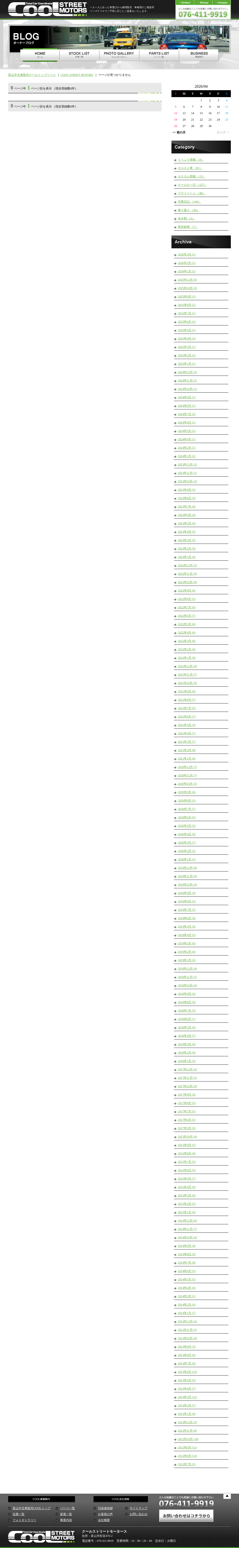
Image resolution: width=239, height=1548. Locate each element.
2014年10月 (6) (187, 1237)
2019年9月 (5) (186, 893)
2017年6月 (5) (186, 1120)
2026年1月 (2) (186, 271)
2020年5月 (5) (186, 825)
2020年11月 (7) (187, 775)
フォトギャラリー (24, 1520)
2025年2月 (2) (186, 355)
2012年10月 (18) (188, 1439)
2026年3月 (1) (186, 254)
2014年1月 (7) (186, 1313)
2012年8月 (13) (187, 1456)
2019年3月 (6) (186, 943)
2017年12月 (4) (187, 1069)
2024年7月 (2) (186, 414)
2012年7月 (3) (186, 1464)
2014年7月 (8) (186, 1262)
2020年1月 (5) (186, 859)
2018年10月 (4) (187, 985)
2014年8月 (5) (186, 1254)
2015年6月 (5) (186, 1170)
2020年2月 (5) (186, 851)
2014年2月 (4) (186, 1304)
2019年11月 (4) (187, 876)
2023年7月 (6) (186, 506)
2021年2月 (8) (186, 750)
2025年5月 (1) (186, 330)
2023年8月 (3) (186, 498)
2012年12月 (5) (187, 1422)
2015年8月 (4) (186, 1153)
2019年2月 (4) (186, 952)
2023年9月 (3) (186, 489)
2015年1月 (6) (186, 1212)
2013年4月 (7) (186, 1388)
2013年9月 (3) (186, 1346)
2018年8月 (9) (186, 1002)
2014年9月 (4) (186, 1246)
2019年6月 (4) (186, 918)
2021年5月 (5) (186, 725)
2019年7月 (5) (186, 910)
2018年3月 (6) (186, 1044)
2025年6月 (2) (186, 321)
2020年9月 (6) (186, 792)
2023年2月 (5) (186, 548)
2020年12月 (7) (187, 767)
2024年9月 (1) (186, 397)
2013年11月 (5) (187, 1330)
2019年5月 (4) (186, 926)
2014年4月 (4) (186, 1288)
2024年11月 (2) (187, 380)
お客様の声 (105, 1514)
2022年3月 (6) (186, 641)
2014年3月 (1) (186, 1296)
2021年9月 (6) (186, 691)
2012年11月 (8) (187, 1430)
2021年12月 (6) (187, 666)
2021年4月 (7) (186, 733)
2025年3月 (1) (186, 347)
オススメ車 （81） (190, 168)
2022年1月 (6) (186, 657)
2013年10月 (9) (187, 1338)
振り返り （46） (188, 210)
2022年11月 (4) (187, 573)
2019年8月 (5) (186, 901)
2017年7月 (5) (186, 1111)
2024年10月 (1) (187, 389)
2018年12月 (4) (187, 968)
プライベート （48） (191, 193)
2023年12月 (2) (187, 464)
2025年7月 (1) (186, 313)
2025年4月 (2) (186, 338)
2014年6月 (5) (186, 1271)
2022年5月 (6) (186, 624)
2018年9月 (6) (186, 994)
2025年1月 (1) (186, 363)
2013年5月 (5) (186, 1380)
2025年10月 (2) (187, 288)
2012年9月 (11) (187, 1447)
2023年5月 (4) (186, 523)
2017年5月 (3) (186, 1128)
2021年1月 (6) (186, 758)
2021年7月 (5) (186, 708)
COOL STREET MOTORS (77, 75)
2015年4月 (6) (186, 1187)
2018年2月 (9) (186, 1052)
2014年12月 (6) (187, 1220)
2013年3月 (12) (187, 1397)
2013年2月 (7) (186, 1405)
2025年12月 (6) (187, 279)
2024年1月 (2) (186, 456)
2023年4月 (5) (186, 531)
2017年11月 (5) (187, 1078)
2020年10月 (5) (187, 783)
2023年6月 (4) (186, 515)
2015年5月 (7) (186, 1178)
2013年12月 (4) (187, 1321)
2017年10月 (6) (187, 1086)
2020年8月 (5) (186, 800)
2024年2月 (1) (186, 447)
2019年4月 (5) (186, 935)
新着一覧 (66, 1514)
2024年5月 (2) (186, 431)
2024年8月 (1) (186, 405)
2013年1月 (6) (186, 1414)
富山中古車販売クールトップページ (32, 75)
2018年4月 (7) (186, 1036)
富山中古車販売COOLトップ (31, 1508)
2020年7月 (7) (186, 809)
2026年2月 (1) (186, 263)
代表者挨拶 (105, 1508)
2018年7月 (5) (186, 1010)
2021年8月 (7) (186, 699)
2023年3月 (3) (186, 540)
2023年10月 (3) (187, 481)
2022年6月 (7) (186, 615)
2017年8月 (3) (186, 1103)
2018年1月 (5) (186, 1061)
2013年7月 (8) (186, 1363)
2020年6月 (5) (186, 817)
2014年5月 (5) (186, 1279)
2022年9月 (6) (186, 590)
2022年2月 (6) (186, 649)
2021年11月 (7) (187, 674)
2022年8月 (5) (186, 599)
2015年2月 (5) (186, 1204)
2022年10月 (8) (187, 582)
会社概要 (104, 1520)
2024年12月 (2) (187, 372)
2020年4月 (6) (186, 834)
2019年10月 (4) (187, 884)
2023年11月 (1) (187, 473)
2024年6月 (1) (186, 422)
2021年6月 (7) (186, 716)
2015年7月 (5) (186, 1162)
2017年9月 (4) (186, 1094)
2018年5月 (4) (186, 1027)
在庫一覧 (18, 1514)
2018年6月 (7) (186, 1019)
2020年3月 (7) (186, 842)
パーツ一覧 (67, 1508)
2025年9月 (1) (186, 296)
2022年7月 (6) (186, 607)
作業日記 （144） (189, 201)
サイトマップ (138, 1508)
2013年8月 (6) (186, 1355)
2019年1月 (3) (186, 960)
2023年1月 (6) (186, 557)
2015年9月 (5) (186, 1145)
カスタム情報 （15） (191, 176)
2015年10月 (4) (187, 1136)
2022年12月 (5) (187, 565)
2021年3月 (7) (186, 741)
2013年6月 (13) (187, 1372)
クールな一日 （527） (192, 185)
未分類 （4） (186, 218)
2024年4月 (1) (186, 439)
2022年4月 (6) (186, 632)
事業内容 (66, 1520)
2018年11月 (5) (187, 977)
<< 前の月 (179, 132)
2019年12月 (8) (187, 867)
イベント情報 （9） (191, 159)
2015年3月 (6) (186, 1195)
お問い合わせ (138, 1514)
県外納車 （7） (188, 227)
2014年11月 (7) (187, 1229)
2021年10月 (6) (187, 683)
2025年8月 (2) (186, 305)
